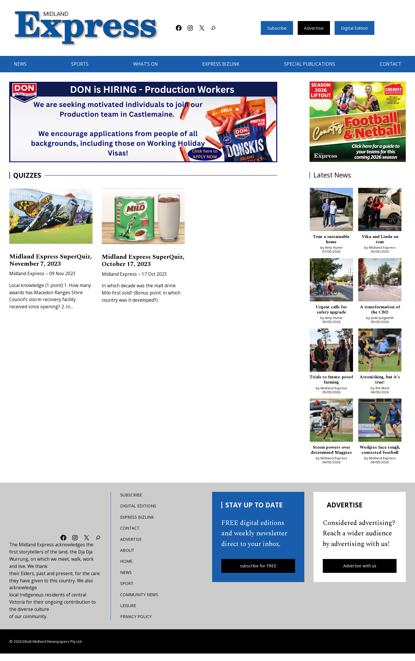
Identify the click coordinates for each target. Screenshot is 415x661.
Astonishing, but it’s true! (380, 381)
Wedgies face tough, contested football (380, 451)
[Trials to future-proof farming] (331, 352)
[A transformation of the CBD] (379, 281)
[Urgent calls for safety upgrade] (331, 281)
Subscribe (274, 28)
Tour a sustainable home (331, 239)
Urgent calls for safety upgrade (331, 310)
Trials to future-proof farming (331, 381)
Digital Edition (356, 28)
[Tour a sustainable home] (331, 210)
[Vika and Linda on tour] (379, 210)
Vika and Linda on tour (380, 239)
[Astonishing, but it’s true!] (379, 352)
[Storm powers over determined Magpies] (331, 422)
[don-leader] (143, 122)
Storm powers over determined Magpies (331, 454)
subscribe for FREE (258, 573)
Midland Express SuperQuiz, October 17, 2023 (137, 264)
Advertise (313, 28)
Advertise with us (360, 573)
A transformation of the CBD (379, 310)
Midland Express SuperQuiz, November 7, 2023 (46, 264)
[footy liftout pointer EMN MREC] (358, 122)
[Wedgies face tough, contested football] (379, 422)
